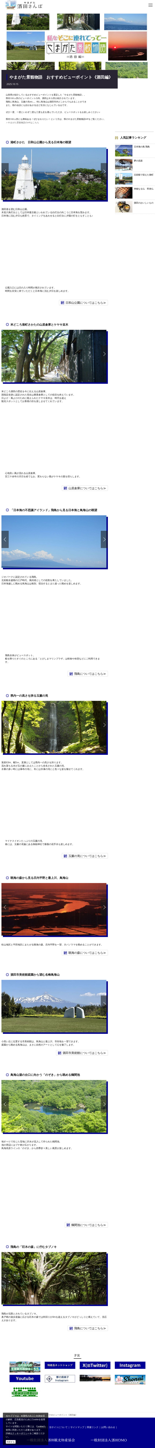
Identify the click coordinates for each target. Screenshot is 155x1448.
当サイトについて (58, 1427)
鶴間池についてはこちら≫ (88, 1225)
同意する (11, 1441)
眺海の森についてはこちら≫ (87, 953)
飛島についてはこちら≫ (90, 674)
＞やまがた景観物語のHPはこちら (22, 122)
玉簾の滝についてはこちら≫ (87, 856)
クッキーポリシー (21, 1433)
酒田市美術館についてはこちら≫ (84, 1053)
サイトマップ (77, 1427)
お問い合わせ (108, 1427)
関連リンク (92, 1427)
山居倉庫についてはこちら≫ (87, 488)
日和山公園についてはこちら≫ (85, 303)
